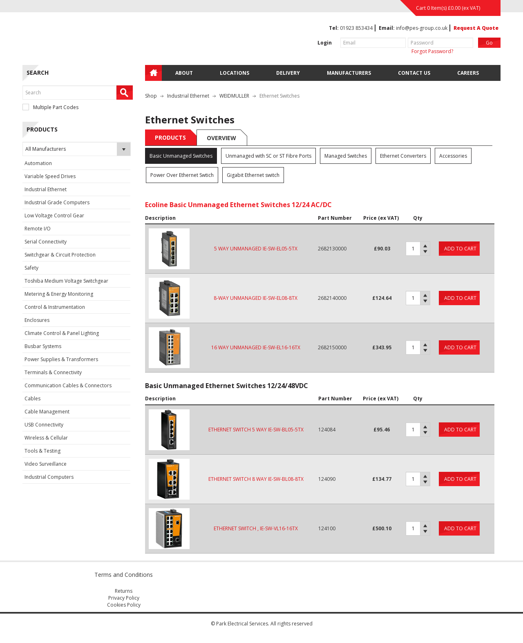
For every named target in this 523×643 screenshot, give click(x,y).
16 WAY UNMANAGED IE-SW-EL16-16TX (255, 347)
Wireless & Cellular (46, 437)
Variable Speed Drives (50, 176)
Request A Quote (476, 28)
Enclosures (37, 320)
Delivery (288, 72)
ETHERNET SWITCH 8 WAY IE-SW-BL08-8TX (256, 479)
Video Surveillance (46, 463)
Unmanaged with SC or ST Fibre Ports (268, 155)
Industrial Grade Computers (57, 202)
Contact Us (414, 72)
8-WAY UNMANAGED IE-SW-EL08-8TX (255, 298)
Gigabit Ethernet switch (253, 175)
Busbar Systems (43, 346)
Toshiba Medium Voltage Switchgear (66, 280)
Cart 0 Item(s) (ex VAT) (448, 7)
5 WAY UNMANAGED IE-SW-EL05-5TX (255, 248)
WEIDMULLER (234, 95)
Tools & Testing (42, 450)
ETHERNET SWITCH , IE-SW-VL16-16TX (256, 528)
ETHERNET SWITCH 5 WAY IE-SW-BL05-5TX (256, 429)
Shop (151, 95)
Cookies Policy (124, 604)
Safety (31, 267)
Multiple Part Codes (50, 107)
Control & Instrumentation (55, 307)
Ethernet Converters (403, 155)
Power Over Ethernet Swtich (182, 175)
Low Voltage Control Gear (54, 215)
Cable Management (47, 411)
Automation (38, 163)
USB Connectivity (44, 424)
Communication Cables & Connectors (68, 385)
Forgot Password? (432, 51)
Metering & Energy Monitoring (59, 293)
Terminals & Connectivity (53, 372)
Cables (32, 398)
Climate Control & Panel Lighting (62, 333)
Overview (221, 138)
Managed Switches (345, 155)
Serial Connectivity (46, 241)
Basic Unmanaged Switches (181, 155)
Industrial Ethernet (46, 189)
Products (170, 137)
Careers (468, 72)
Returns (123, 590)
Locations (234, 72)
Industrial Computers (49, 476)
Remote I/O (38, 228)
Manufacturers (349, 72)
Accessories (453, 155)
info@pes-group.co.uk (421, 28)
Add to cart (460, 248)
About (184, 72)
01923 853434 (356, 28)
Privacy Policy (123, 597)
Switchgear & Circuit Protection (60, 254)
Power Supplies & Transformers (61, 359)
